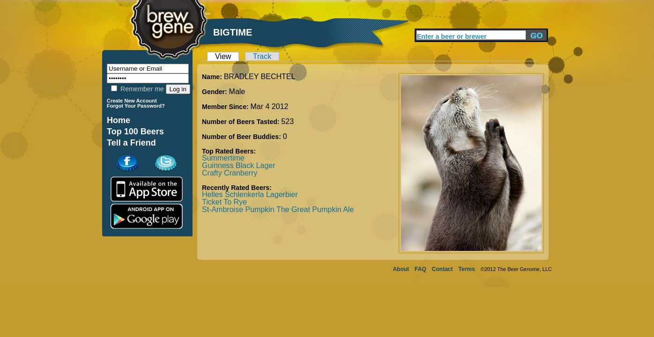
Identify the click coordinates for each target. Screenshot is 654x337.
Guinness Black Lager (238, 165)
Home (118, 120)
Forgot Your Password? (136, 106)
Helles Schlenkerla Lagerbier (250, 194)
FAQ (420, 269)
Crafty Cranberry (229, 173)
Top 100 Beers (135, 131)
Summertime (223, 158)
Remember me (137, 89)
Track (262, 56)
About (401, 269)
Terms (467, 269)
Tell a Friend (131, 142)
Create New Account (132, 100)
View (223, 56)
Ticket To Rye (224, 202)
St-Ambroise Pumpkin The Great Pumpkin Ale (278, 209)
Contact (442, 269)
